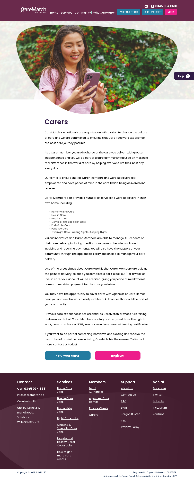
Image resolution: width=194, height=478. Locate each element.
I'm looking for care (128, 9)
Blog (124, 402)
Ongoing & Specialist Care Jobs (67, 423)
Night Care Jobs (67, 413)
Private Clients (98, 403)
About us (127, 383)
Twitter (158, 389)
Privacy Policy (130, 422)
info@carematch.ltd (30, 390)
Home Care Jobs (64, 385)
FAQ (124, 396)
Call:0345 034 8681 (32, 383)
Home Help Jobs (64, 405)
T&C (124, 415)
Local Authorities (96, 385)
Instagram (160, 402)
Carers (93, 409)
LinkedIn (158, 396)
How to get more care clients (64, 450)
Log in (171, 9)
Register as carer (152, 9)
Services (66, 10)
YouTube (158, 409)
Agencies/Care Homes (99, 395)
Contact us (128, 389)
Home (54, 10)
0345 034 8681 (164, 4)
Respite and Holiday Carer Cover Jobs (66, 436)
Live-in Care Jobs (65, 395)
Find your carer (67, 350)
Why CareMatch (104, 10)
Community (83, 10)
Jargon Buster (130, 409)
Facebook (159, 383)
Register (117, 350)
